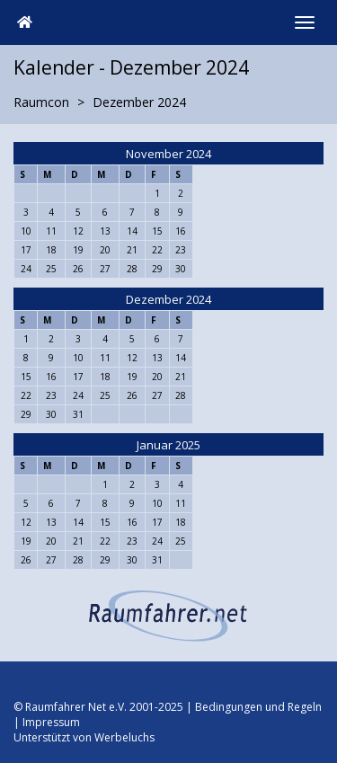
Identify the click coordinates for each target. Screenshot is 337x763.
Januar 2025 (168, 445)
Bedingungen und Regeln (258, 706)
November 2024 (168, 154)
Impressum (51, 722)
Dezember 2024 (168, 299)
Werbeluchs (124, 737)
